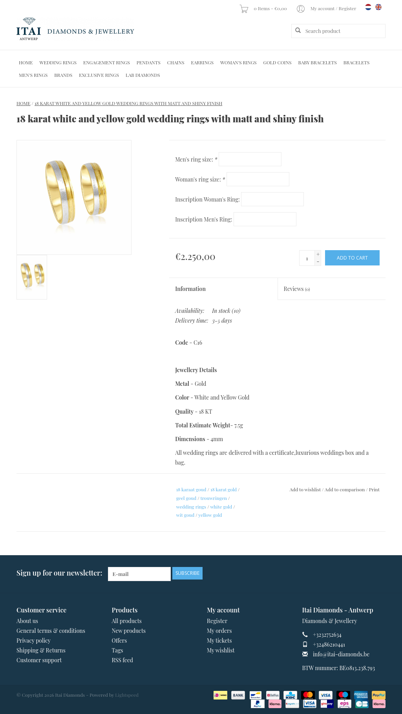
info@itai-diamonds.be (341, 654)
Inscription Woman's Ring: (207, 199)
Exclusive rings (99, 75)
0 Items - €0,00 (263, 8)
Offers (119, 640)
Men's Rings (33, 75)
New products (129, 630)
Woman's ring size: (200, 179)
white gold (221, 506)
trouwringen (213, 498)
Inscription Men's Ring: (203, 219)
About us (27, 621)
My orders (219, 630)
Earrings (202, 62)
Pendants (149, 62)
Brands (63, 75)
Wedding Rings (58, 62)
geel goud (186, 498)
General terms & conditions (50, 630)
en (378, 7)
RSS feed (122, 660)
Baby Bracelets (317, 62)
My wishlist (221, 650)
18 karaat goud (191, 489)
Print (374, 489)
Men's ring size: (196, 159)
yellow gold (210, 515)
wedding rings (191, 506)
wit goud (185, 515)
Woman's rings (238, 62)
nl (368, 7)
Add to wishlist (305, 489)
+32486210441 (329, 644)
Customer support (39, 660)
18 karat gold (223, 489)
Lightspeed (127, 695)
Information (190, 289)
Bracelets (356, 62)
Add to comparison (345, 489)
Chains (176, 62)
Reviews (297, 289)
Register (217, 621)
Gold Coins (277, 62)
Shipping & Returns (41, 650)
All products (127, 621)
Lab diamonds (143, 75)
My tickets (219, 640)
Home (26, 62)
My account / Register (326, 8)
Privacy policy (33, 640)
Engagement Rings (106, 62)
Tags (117, 650)
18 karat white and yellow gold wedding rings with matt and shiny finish (128, 103)
